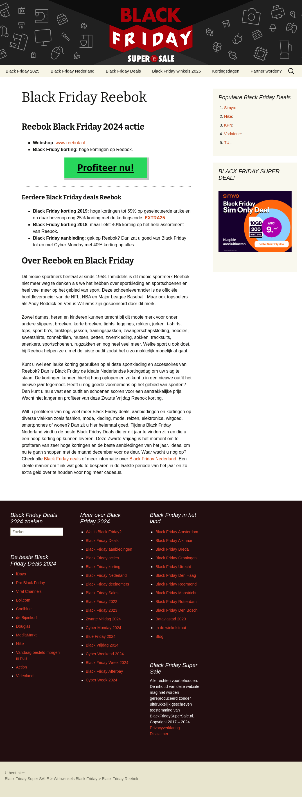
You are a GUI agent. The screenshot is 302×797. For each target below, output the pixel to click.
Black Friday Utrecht (173, 566)
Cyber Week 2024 (101, 680)
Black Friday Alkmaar (173, 540)
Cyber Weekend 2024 (105, 654)
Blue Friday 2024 (101, 636)
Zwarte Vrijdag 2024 (103, 619)
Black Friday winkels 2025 (176, 71)
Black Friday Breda (172, 549)
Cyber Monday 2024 (103, 627)
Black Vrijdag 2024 (102, 645)
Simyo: (230, 107)
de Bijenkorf (26, 617)
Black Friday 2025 (22, 71)
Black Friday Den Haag (175, 575)
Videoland (24, 676)
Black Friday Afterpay (104, 671)
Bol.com (23, 600)
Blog (159, 636)
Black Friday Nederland (72, 71)
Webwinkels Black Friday (75, 778)
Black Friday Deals (123, 71)
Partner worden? (266, 71)
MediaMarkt (26, 635)
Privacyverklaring (165, 728)
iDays (21, 574)
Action (21, 667)
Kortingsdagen (225, 71)
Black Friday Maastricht (175, 593)
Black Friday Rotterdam (176, 601)
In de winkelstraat (170, 627)
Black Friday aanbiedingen (109, 549)
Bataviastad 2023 (170, 619)
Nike (228, 116)
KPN (228, 125)
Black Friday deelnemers (107, 584)
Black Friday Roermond (176, 584)
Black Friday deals (62, 458)
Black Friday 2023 (101, 610)
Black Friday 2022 (101, 601)
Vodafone (232, 134)
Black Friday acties (102, 558)
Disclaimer (159, 733)
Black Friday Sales (102, 593)
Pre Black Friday (30, 582)
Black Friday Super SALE (27, 778)
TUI (227, 142)
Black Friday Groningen (176, 558)
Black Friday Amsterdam (176, 532)
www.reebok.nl (70, 142)
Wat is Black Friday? (103, 532)
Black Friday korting (103, 566)
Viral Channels (29, 591)
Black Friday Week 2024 (107, 662)
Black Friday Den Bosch (176, 610)
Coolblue (23, 609)
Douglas (23, 626)
